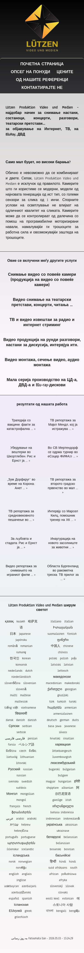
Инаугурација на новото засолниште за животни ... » (63, 543)
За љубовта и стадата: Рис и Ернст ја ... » (21, 543)
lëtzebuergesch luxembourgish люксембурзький (63, 757)
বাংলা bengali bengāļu (63, 911)
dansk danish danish (21, 720)
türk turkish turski (62, 701)
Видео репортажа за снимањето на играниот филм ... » (21, 570)
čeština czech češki (21, 751)
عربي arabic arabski (21, 818)
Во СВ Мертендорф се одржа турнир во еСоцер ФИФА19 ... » (63, 452)
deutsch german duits (63, 720)
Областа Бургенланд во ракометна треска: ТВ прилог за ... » (63, 572)
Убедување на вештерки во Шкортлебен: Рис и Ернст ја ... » (21, 454)
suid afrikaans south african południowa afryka (62, 873)
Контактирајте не (42, 87)
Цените (65, 72)
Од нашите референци (42, 79)
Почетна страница (42, 64)
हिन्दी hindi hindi (63, 861)
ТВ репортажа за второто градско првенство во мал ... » (63, 486)
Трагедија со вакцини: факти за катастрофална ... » (21, 424)
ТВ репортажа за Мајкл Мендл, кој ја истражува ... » (63, 424)
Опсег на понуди (30, 72)
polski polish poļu (63, 658)
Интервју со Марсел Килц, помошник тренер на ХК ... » (63, 515)
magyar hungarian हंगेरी (63, 781)
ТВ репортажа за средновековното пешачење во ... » (21, 515)
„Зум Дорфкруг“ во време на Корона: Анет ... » (21, 483)
